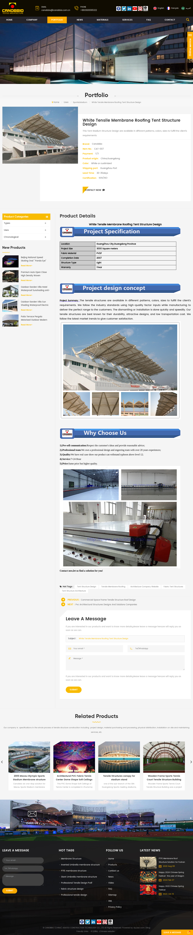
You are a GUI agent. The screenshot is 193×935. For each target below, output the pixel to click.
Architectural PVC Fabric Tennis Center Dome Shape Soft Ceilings (74, 777)
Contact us (113, 871)
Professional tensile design (74, 895)
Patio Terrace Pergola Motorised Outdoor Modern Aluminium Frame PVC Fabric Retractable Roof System (35, 318)
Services (127, 20)
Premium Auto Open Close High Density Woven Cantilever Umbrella (34, 274)
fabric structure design (72, 889)
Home (9, 20)
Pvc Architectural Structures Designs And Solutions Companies (106, 604)
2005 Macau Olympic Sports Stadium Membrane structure (29, 777)
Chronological (11, 237)
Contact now (95, 190)
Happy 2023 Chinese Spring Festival (171, 888)
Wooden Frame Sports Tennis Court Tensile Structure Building (164, 777)
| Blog (147, 927)
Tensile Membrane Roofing (113, 586)
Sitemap (112, 895)
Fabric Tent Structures (173, 586)
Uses (66, 102)
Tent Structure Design (86, 586)
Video (111, 883)
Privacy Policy (115, 907)
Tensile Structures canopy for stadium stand (119, 777)
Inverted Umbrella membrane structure (80, 864)
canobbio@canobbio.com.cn (55, 10)
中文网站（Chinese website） (103, 931)
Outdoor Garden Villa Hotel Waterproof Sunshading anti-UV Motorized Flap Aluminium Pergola (35, 289)
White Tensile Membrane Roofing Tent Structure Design (103, 638)
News (80, 20)
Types (7, 223)
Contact (170, 20)
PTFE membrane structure (73, 871)
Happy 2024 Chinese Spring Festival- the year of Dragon (171, 874)
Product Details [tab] (77, 216)
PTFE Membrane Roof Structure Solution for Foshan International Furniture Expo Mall (172, 860)
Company (31, 20)
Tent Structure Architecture (74, 591)
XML (110, 901)
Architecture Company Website (144, 586)
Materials (102, 20)
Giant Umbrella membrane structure (79, 877)
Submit (74, 689)
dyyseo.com (138, 927)
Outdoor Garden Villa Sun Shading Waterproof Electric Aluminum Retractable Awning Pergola (35, 303)
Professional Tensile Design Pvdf (76, 883)
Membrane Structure (71, 858)
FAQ (148, 20)
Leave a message (172, 932)
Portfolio (57, 20)
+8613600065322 (88, 10)
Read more (26, 265)
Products (112, 864)
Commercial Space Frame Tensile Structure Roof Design (108, 600)
